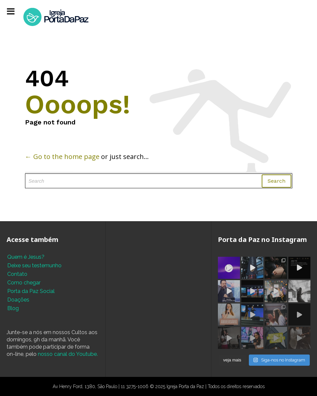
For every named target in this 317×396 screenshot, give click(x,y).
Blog (13, 308)
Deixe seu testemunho (34, 265)
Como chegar (23, 282)
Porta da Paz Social (31, 291)
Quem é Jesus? (25, 257)
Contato (17, 274)
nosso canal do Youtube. (68, 354)
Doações (18, 300)
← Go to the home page (62, 156)
